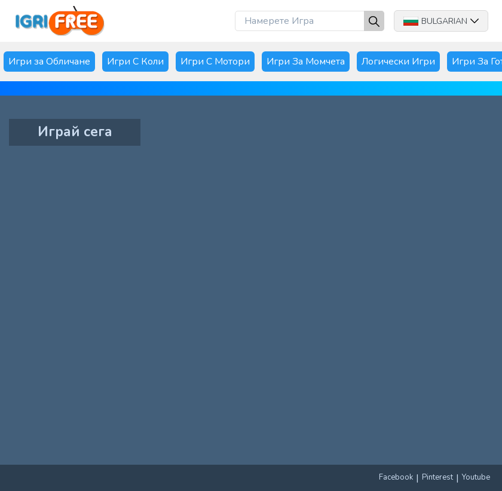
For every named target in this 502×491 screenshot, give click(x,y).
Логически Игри (398, 61)
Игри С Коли (135, 61)
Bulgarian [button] (441, 21)
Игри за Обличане (49, 61)
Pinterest (437, 477)
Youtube (476, 477)
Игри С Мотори (215, 61)
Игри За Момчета (306, 61)
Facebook (396, 477)
